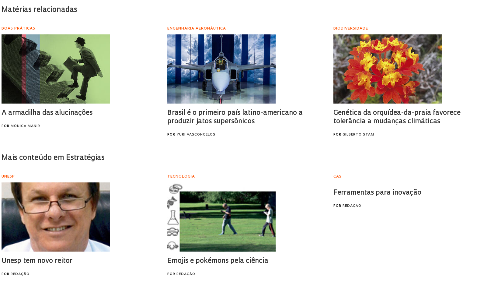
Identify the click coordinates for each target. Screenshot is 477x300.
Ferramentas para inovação (377, 192)
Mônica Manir (25, 126)
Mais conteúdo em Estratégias (53, 158)
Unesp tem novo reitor (37, 261)
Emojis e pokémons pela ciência (217, 261)
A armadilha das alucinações (47, 113)
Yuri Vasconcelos (195, 134)
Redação (20, 274)
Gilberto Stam (358, 134)
